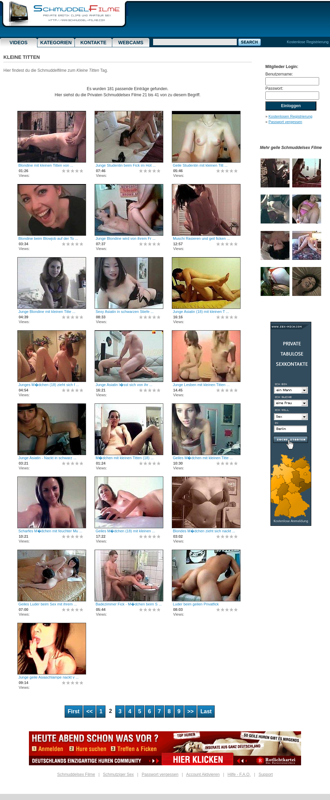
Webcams (131, 42)
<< (89, 711)
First (74, 711)
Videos (19, 42)
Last (206, 711)
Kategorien (55, 42)
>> (190, 711)
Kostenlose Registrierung (308, 42)
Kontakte (93, 42)
